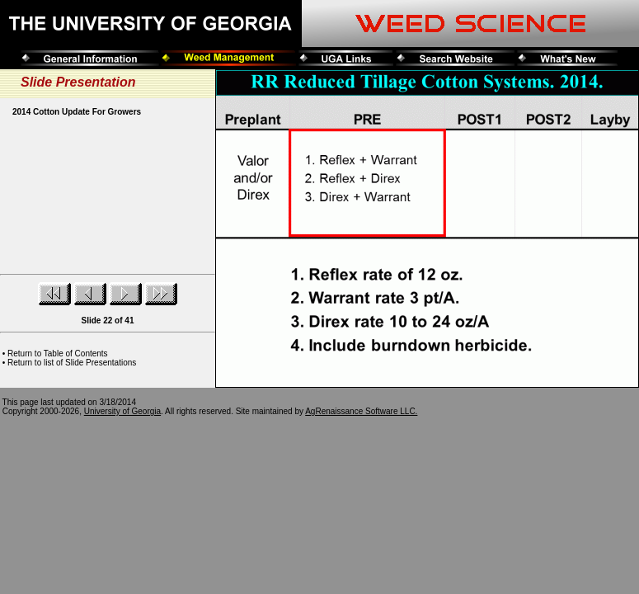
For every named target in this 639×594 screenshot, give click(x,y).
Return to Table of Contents (57, 353)
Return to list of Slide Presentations (71, 362)
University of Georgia (122, 411)
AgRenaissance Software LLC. (361, 411)
